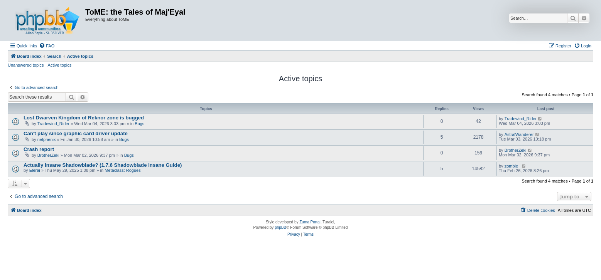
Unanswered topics (26, 65)
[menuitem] (46, 45)
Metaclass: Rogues (123, 170)
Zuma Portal (309, 222)
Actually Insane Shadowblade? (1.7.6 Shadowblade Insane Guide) (103, 165)
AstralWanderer (519, 134)
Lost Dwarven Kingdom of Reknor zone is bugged (84, 118)
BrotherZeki (48, 155)
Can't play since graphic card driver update (76, 133)
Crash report (39, 149)
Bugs (139, 123)
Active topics (60, 65)
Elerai (34, 170)
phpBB (280, 227)
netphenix (46, 139)
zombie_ (513, 166)
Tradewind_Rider (53, 123)
